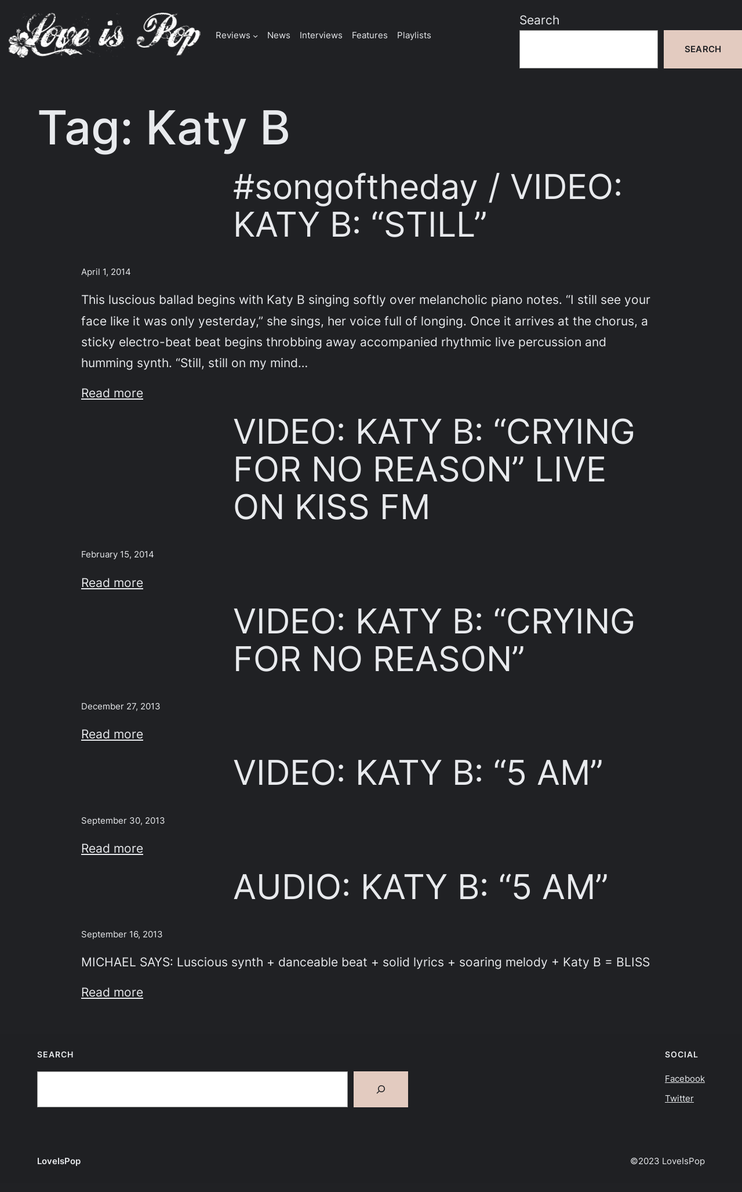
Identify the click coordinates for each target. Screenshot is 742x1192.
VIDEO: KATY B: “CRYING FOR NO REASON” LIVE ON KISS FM (434, 469)
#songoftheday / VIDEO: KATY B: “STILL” (428, 205)
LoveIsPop (59, 1160)
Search (539, 19)
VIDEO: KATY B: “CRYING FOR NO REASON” (434, 639)
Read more (112, 392)
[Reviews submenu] (255, 35)
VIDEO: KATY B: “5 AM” (418, 772)
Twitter (679, 1098)
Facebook (685, 1078)
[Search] (381, 1089)
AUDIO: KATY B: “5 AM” (420, 886)
